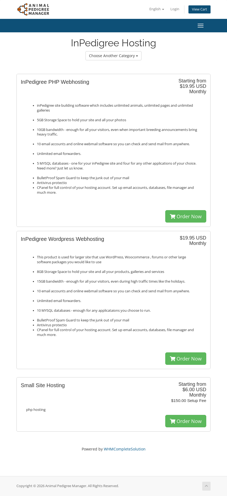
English (156, 9)
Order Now (186, 216)
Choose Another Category (113, 55)
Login (174, 9)
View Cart (199, 9)
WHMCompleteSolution (125, 449)
